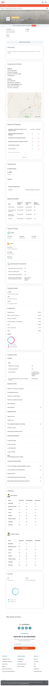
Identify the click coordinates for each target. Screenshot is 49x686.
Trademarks (36, 668)
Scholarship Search (21, 664)
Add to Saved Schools (24, 42)
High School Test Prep (7, 668)
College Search (20, 659)
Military (3, 666)
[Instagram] (30, 628)
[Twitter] (19, 628)
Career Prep (4, 664)
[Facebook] (22, 628)
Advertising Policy (38, 671)
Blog (35, 666)
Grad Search (20, 661)
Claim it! (34, 25)
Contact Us (36, 661)
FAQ (35, 664)
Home (2, 5)
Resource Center (21, 666)
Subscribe (24, 648)
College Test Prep (6, 659)
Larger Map (4, 22)
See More (24, 157)
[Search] (42, 2)
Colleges (6, 5)
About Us (36, 659)
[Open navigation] (45, 2)
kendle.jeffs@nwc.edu (16, 84)
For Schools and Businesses (8, 671)
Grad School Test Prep (7, 661)
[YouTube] (26, 628)
